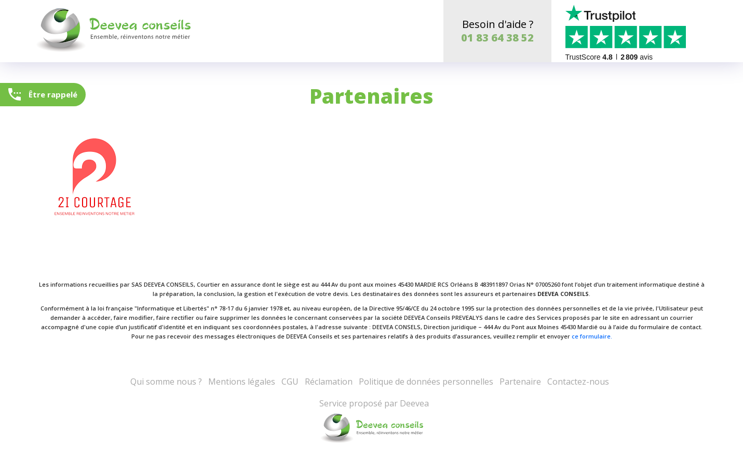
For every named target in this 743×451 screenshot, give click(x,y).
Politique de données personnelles (426, 381)
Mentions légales (241, 381)
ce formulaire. (592, 336)
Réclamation (329, 381)
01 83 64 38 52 (497, 38)
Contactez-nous (578, 381)
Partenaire (520, 381)
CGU (290, 381)
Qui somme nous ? (166, 381)
